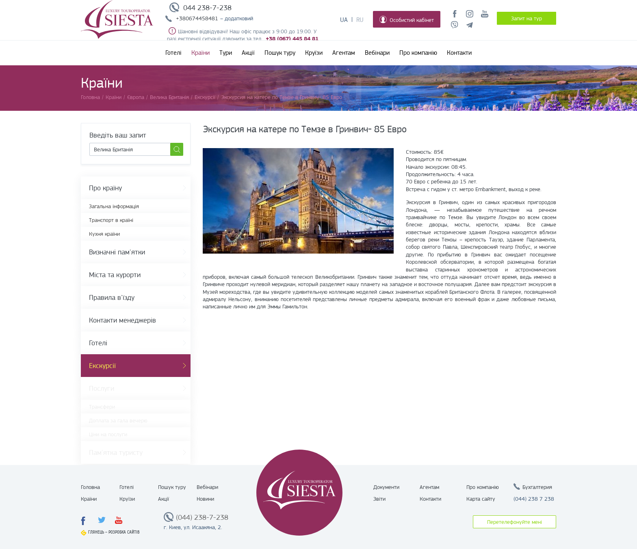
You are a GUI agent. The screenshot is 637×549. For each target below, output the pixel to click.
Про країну (105, 188)
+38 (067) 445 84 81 (292, 38)
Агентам (343, 52)
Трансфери (102, 406)
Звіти (379, 498)
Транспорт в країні (111, 220)
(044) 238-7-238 (202, 517)
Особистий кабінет (406, 19)
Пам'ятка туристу (116, 452)
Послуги (101, 388)
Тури (225, 52)
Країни (200, 52)
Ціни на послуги (108, 434)
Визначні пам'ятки (117, 252)
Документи (386, 487)
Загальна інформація (114, 206)
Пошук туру (279, 52)
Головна (90, 487)
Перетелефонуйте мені (514, 522)
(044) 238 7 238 (534, 498)
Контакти (459, 52)
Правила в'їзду (111, 297)
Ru (360, 20)
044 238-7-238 (207, 8)
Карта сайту (480, 498)
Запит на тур (526, 18)
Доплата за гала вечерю (118, 420)
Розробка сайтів (124, 532)
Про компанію (418, 52)
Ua (344, 20)
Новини (205, 498)
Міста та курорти (115, 275)
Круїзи (314, 52)
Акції (248, 52)
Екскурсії (102, 366)
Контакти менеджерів (122, 320)
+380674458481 (197, 18)
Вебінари (377, 52)
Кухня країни (104, 233)
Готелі (173, 52)
